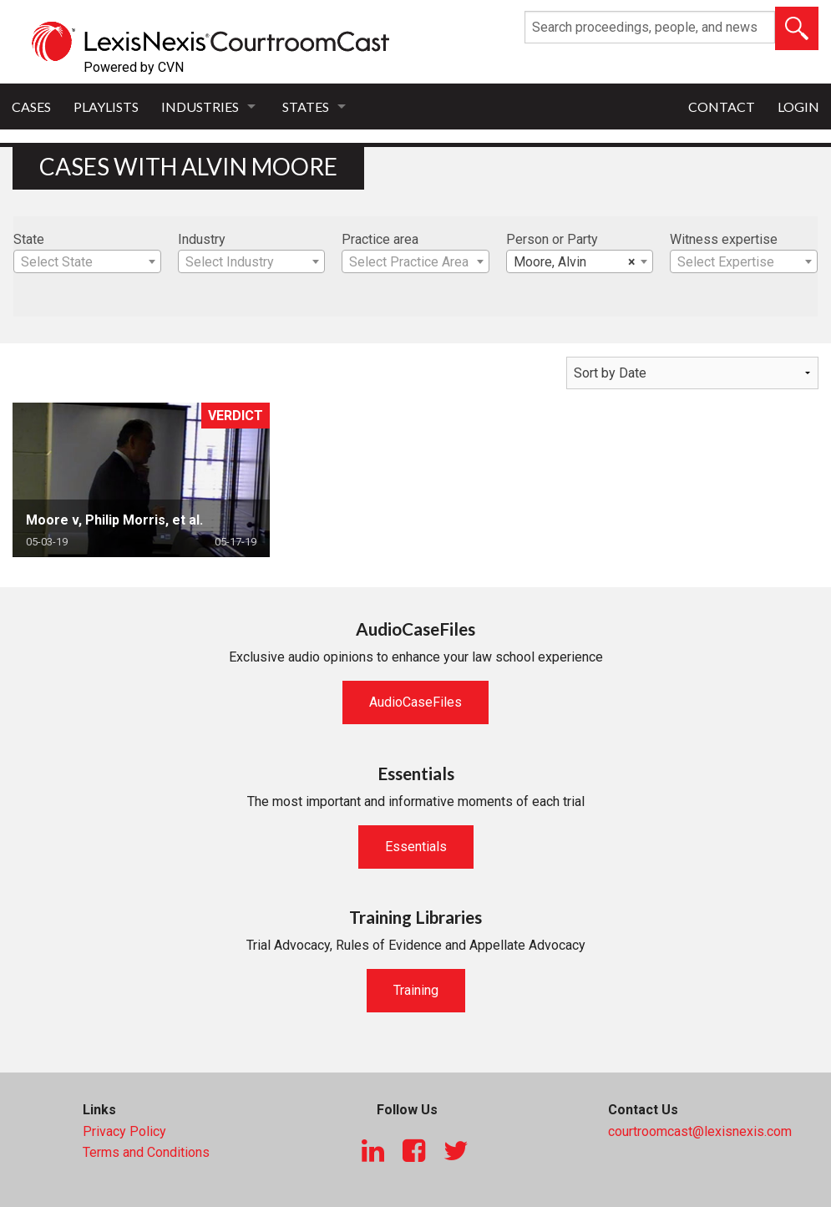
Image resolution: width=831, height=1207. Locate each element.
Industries (200, 106)
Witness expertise (724, 239)
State (28, 239)
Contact (721, 106)
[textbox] (87, 262)
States (305, 106)
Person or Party (552, 239)
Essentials (416, 847)
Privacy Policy (124, 1131)
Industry (201, 239)
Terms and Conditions (146, 1152)
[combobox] (87, 261)
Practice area (380, 239)
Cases (31, 106)
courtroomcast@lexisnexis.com (700, 1131)
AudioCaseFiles (415, 702)
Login (798, 106)
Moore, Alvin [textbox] (575, 262)
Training (415, 990)
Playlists (106, 106)
